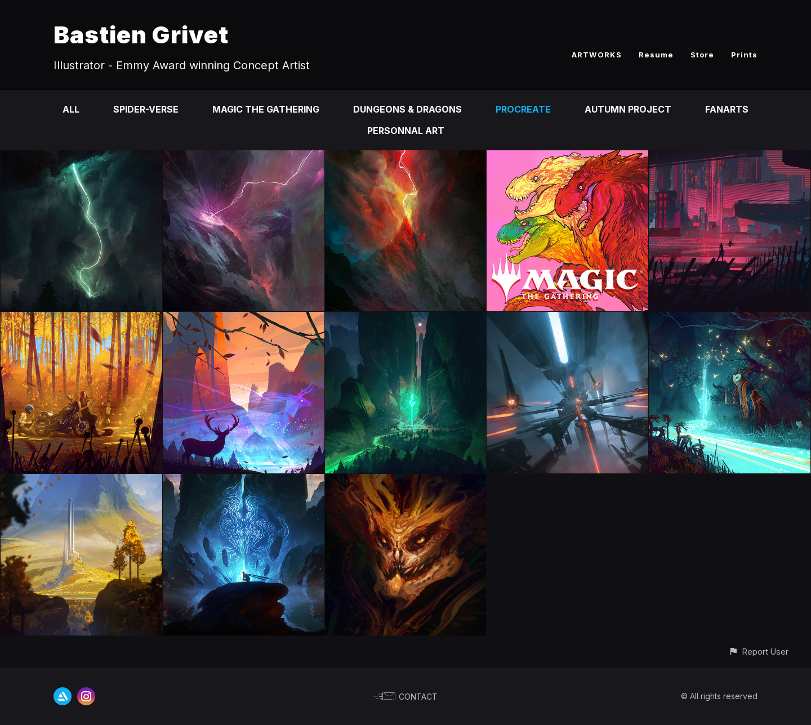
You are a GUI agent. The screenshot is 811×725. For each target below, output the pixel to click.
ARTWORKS (597, 54)
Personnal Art (405, 130)
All (71, 109)
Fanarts (726, 109)
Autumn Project (628, 109)
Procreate (523, 109)
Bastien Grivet (141, 34)
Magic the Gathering (265, 109)
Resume (656, 54)
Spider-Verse (146, 109)
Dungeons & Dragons (407, 109)
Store (702, 54)
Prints (744, 54)
